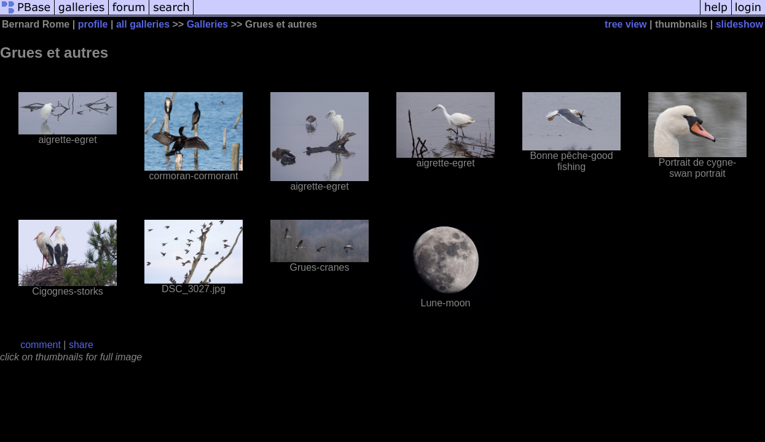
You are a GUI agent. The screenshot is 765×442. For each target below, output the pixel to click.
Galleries (208, 24)
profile (93, 24)
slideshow (739, 24)
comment (40, 344)
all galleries (143, 24)
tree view (625, 24)
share (81, 344)
